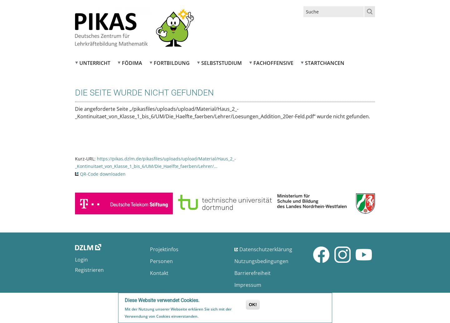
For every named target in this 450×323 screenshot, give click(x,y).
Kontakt (159, 273)
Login (81, 259)
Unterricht (94, 63)
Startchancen (324, 63)
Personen (161, 261)
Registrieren (89, 270)
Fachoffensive (273, 63)
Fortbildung (172, 63)
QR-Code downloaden (103, 174)
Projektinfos (164, 249)
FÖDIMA (132, 63)
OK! (253, 304)
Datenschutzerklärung (265, 249)
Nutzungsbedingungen (261, 261)
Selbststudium (221, 63)
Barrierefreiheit (252, 273)
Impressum (247, 284)
